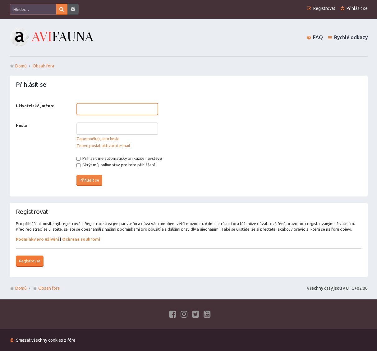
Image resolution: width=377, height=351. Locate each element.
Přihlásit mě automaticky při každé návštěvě (119, 158)
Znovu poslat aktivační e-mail (103, 145)
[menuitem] (354, 8)
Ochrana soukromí (81, 239)
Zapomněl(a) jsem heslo (98, 138)
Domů (21, 288)
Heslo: (22, 125)
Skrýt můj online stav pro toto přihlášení (115, 165)
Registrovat (29, 261)
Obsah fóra (46, 288)
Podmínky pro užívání (37, 239)
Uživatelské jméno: (35, 106)
